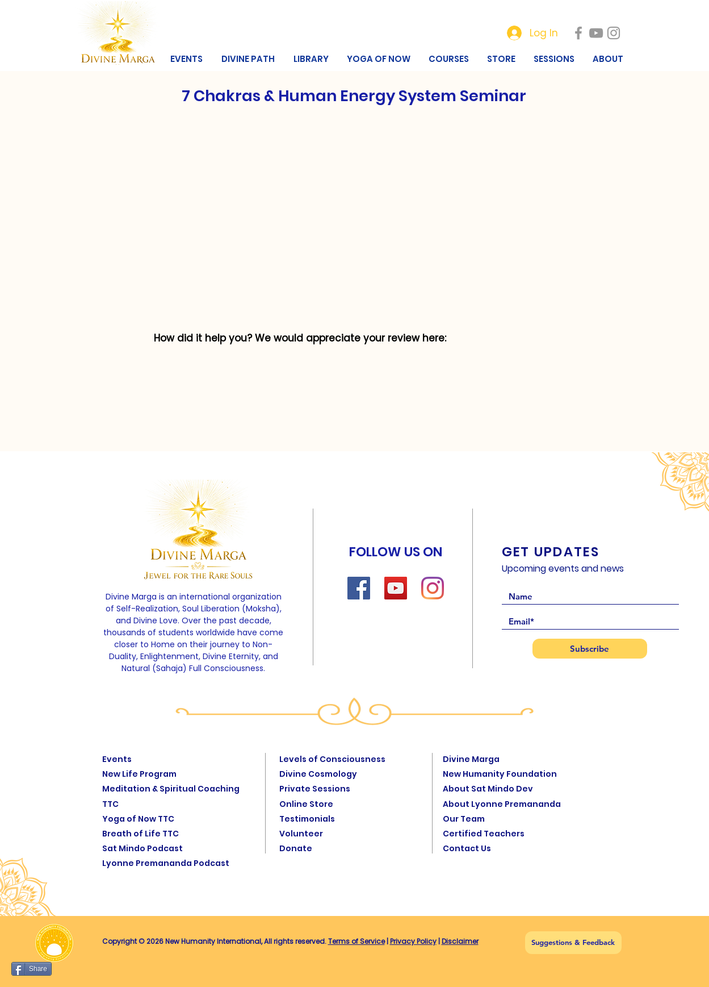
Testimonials (307, 818)
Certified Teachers (484, 833)
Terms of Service (356, 941)
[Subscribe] (589, 649)
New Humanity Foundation (500, 774)
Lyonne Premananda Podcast (165, 863)
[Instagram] (432, 588)
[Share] (31, 969)
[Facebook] (358, 588)
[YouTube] (395, 588)
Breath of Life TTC (140, 833)
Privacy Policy (413, 941)
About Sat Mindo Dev (488, 788)
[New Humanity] (578, 32)
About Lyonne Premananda (502, 804)
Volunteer (301, 833)
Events (117, 759)
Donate (295, 848)
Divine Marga (471, 759)
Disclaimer (460, 941)
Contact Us (467, 848)
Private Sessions (314, 788)
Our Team (464, 818)
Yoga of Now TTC (138, 818)
